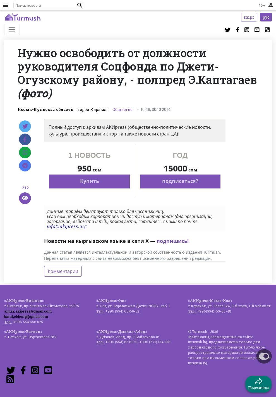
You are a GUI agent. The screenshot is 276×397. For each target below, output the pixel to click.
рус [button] (266, 17)
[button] (79, 5)
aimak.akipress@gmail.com (28, 311)
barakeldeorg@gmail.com (26, 316)
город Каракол (93, 109)
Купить (89, 181)
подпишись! (173, 241)
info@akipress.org (67, 226)
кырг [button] (249, 17)
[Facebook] (25, 139)
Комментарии (63, 271)
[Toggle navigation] (12, 29)
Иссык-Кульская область (45, 109)
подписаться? (180, 181)
